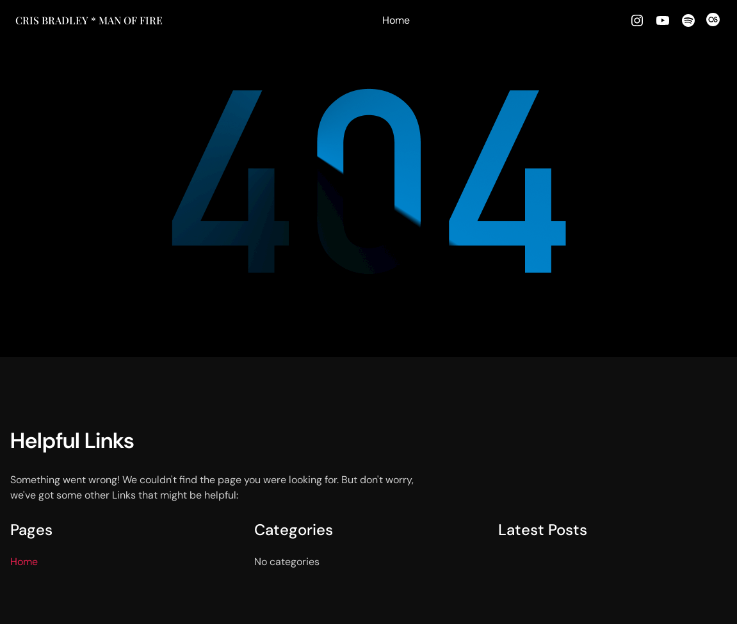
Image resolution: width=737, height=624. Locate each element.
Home (396, 20)
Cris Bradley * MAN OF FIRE (89, 20)
